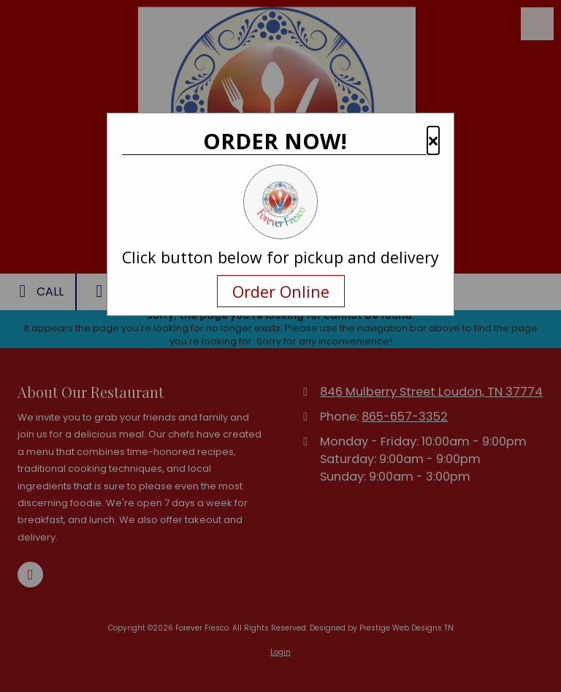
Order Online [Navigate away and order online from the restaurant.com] (280, 290)
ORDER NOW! (275, 141)
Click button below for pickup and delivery (280, 257)
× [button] (433, 140)
